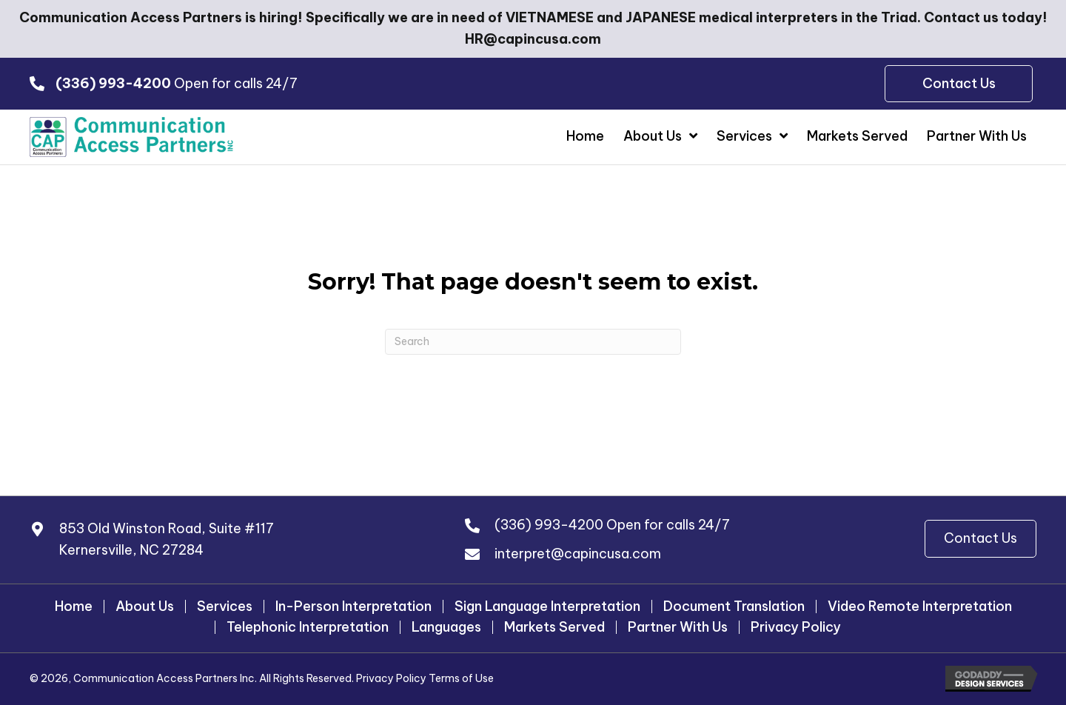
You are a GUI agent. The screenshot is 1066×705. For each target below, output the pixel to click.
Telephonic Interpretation (308, 627)
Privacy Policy (796, 627)
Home (74, 606)
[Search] (533, 342)
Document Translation (734, 606)
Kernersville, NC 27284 (131, 550)
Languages (446, 627)
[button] (980, 539)
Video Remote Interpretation (920, 606)
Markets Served (554, 627)
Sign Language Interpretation (547, 606)
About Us (144, 606)
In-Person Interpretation (353, 606)
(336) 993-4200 (549, 525)
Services (224, 606)
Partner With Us (678, 627)
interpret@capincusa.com (578, 554)
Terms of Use (461, 679)
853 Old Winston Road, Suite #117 (166, 529)
